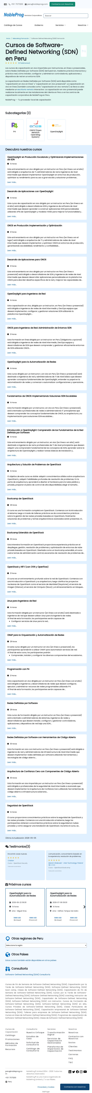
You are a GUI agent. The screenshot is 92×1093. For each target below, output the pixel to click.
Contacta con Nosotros (62, 4)
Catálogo (10, 1035)
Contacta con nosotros (75, 1087)
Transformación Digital (56, 1033)
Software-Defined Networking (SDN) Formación (48, 38)
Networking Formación (21, 38)
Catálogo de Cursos (13, 25)
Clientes (73, 1046)
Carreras (73, 1054)
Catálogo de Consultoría (33, 1049)
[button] (83, 906)
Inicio (8, 38)
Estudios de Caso (32, 1037)
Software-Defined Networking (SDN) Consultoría (27, 974)
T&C (71, 1062)
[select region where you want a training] (46, 945)
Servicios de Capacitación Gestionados (54, 1040)
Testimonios (75, 1050)
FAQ (71, 1058)
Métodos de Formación (11, 1044)
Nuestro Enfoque (35, 1032)
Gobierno (38, 25)
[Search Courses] (66, 16)
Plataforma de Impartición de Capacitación (55, 1048)
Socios (72, 1042)
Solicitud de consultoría (32, 1044)
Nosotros (82, 25)
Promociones (12, 1039)
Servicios (60, 25)
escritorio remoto (25, 89)
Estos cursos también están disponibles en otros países (30, 960)
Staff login (46, 1092)
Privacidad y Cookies (46, 1087)
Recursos (10, 1049)
